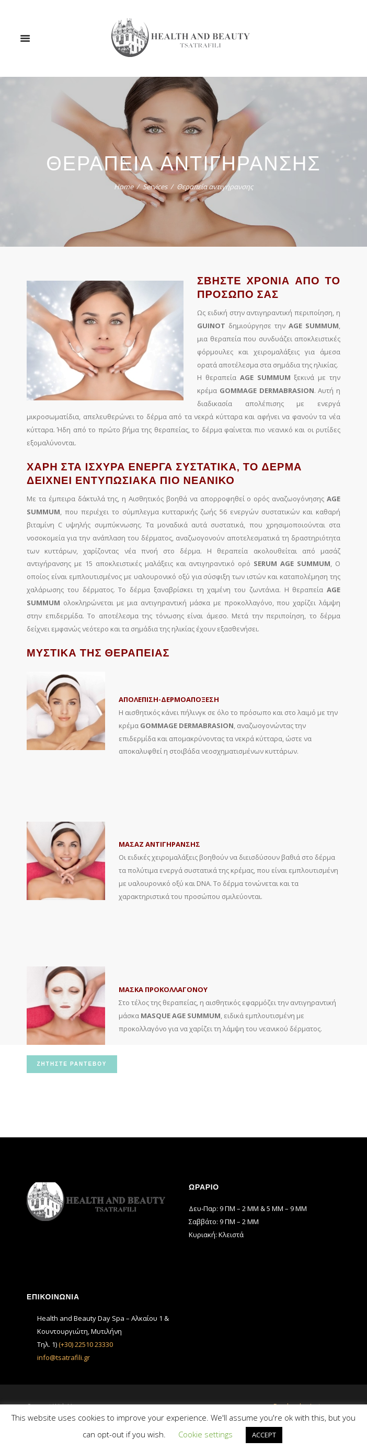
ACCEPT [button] (264, 1434)
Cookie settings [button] (205, 1434)
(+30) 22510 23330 (86, 1344)
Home (123, 186)
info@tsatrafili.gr (63, 1357)
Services (155, 186)
